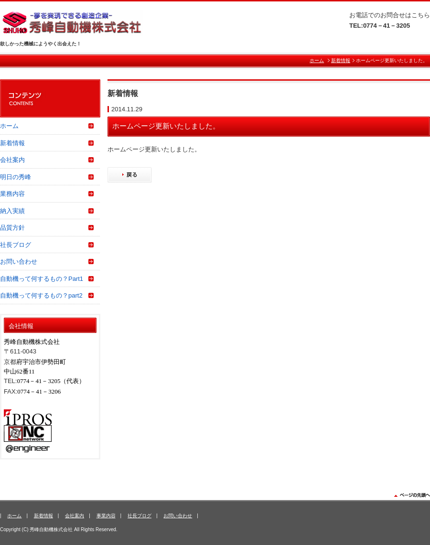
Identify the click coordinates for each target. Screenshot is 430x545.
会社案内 (12, 159)
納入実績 (12, 210)
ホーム (317, 60)
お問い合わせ (18, 261)
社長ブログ (15, 244)
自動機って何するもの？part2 (41, 295)
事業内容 (106, 515)
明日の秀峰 (15, 177)
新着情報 (340, 60)
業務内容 (12, 193)
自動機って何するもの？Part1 (41, 278)
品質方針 (12, 227)
